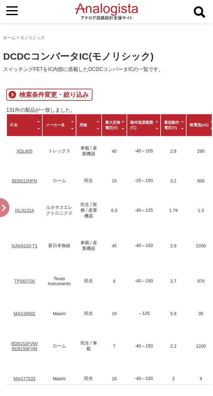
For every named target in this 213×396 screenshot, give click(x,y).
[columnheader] (24, 125)
